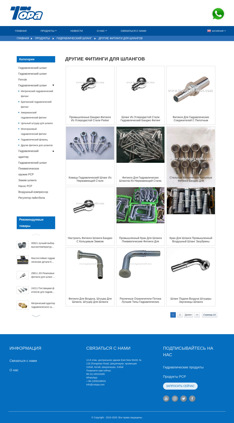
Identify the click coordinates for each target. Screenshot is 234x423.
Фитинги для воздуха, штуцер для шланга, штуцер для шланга (90, 300)
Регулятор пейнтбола (31, 197)
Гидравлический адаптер (28, 154)
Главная (21, 30)
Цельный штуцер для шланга (37, 123)
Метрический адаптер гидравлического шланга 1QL (43, 305)
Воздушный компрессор (33, 192)
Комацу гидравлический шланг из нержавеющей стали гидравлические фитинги (90, 179)
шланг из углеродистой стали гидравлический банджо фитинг (140, 119)
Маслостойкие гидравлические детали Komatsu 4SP (43, 260)
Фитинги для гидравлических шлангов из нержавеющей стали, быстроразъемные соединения (140, 179)
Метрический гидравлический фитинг (37, 94)
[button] (36, 234)
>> (197, 315)
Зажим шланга (27, 180)
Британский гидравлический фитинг (36, 104)
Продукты (48, 31)
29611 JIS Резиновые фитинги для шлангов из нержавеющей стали (43, 275)
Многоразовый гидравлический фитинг (34, 131)
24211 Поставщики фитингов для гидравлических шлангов (43, 290)
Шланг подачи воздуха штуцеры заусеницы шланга (190, 300)
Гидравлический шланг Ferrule (32, 76)
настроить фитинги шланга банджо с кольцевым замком (90, 240)
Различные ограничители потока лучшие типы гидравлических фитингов (140, 300)
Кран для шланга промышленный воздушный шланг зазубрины (190, 240)
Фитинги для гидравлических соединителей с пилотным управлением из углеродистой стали (191, 119)
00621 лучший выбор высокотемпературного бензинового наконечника (43, 245)
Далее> (188, 315)
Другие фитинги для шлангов (121, 38)
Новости (76, 30)
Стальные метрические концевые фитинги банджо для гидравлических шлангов (191, 179)
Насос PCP (25, 186)
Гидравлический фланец (34, 139)
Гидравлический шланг (74, 38)
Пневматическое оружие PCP (28, 171)
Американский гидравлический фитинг (34, 115)
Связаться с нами (133, 30)
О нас (102, 31)
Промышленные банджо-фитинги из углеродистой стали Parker (90, 119)
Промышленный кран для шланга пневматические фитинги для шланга (140, 240)
